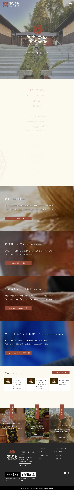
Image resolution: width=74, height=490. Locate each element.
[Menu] (70, 4)
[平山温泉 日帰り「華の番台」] (11, 454)
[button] (18, 218)
